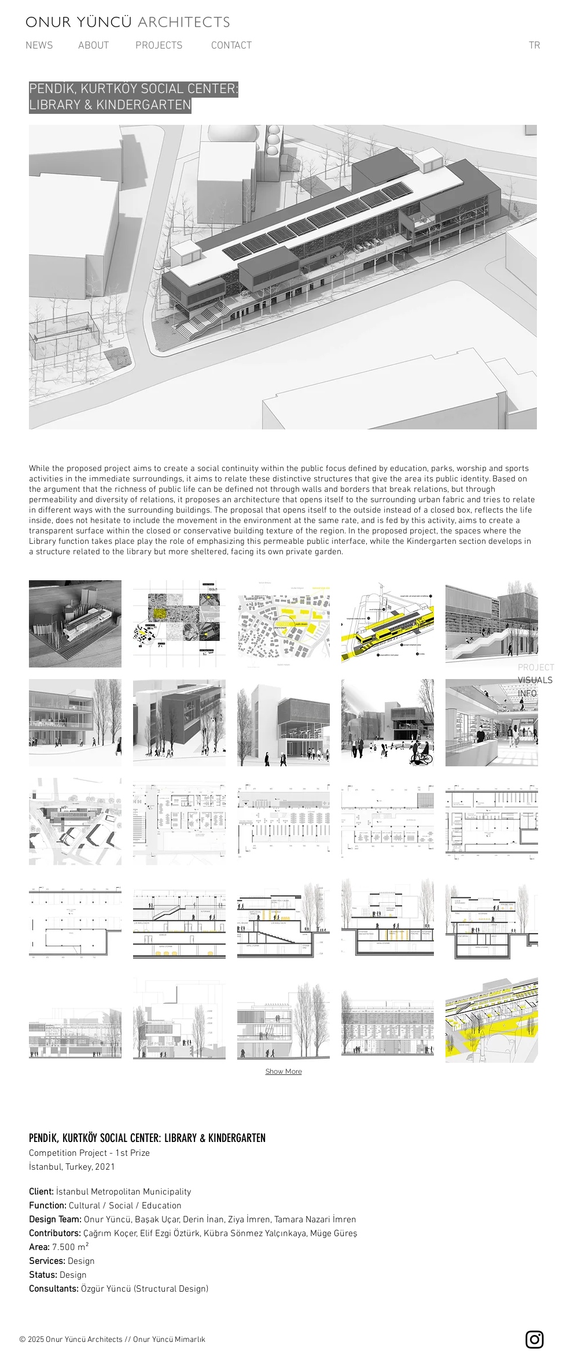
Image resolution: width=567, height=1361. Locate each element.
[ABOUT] (93, 46)
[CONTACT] (231, 46)
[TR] (534, 46)
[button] (75, 623)
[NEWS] (39, 46)
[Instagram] (534, 1339)
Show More (284, 1071)
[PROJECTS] (159, 46)
